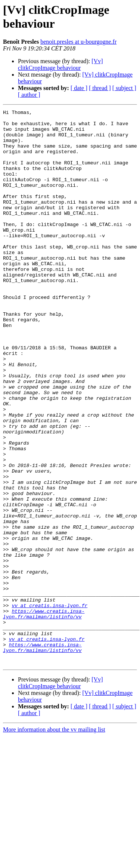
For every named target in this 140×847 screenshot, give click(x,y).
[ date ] (79, 88)
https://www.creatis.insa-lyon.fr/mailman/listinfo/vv (43, 715)
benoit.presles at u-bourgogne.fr (78, 41)
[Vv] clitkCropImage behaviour (60, 64)
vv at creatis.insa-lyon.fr (49, 705)
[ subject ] (124, 88)
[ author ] (29, 95)
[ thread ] (100, 88)
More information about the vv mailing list (54, 840)
